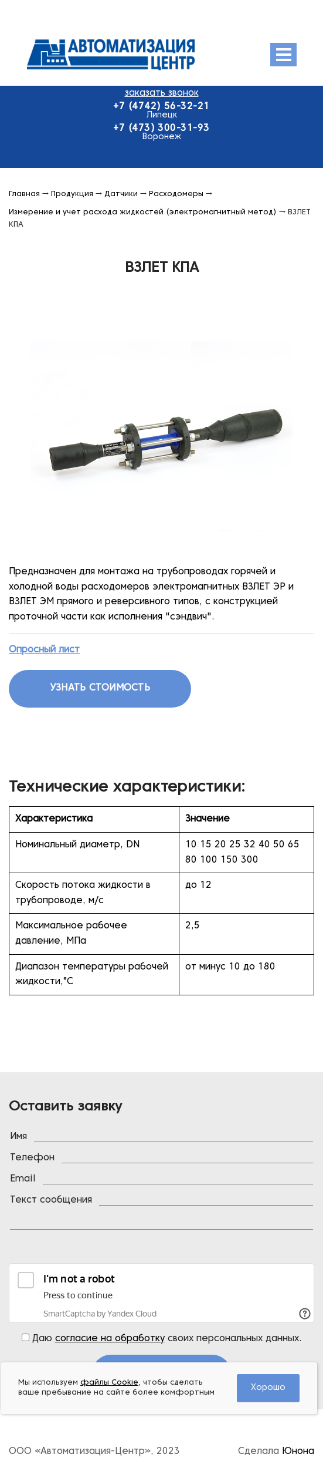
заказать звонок (162, 93)
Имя (18, 1137)
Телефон (32, 1158)
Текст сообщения (51, 1200)
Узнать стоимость (100, 688)
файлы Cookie (109, 1382)
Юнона (298, 1451)
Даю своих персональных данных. (162, 1338)
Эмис (140, 54)
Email (23, 1179)
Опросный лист (44, 650)
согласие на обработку (110, 1339)
